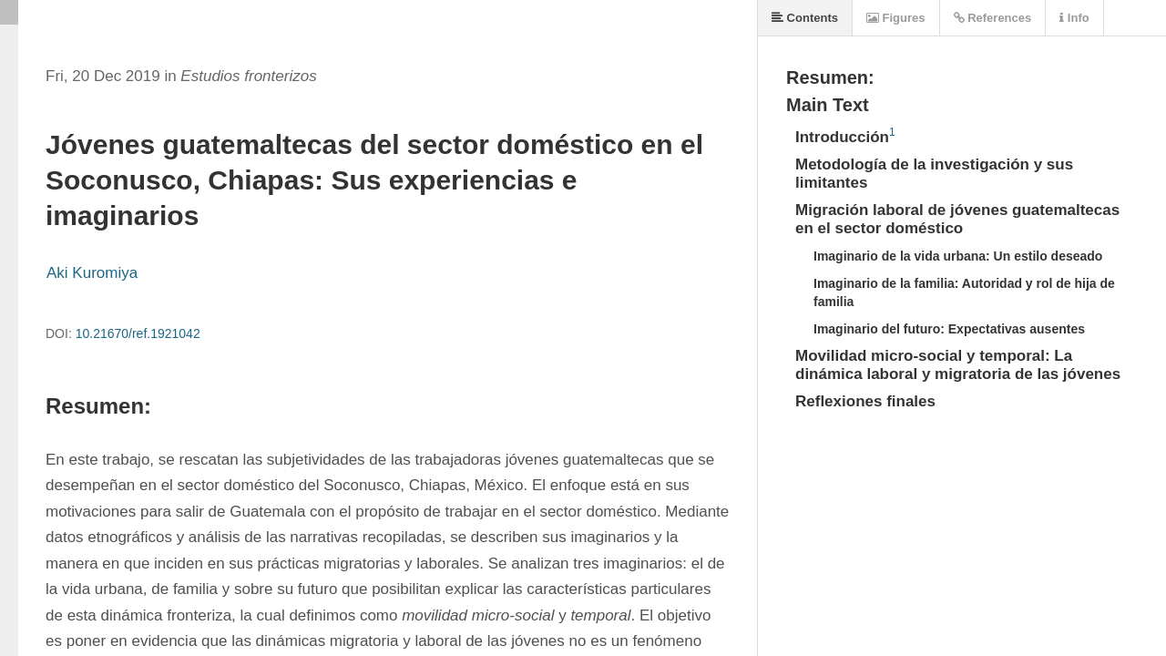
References (993, 18)
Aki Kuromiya (92, 273)
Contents (805, 18)
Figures (896, 18)
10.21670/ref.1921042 (138, 333)
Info (1074, 18)
